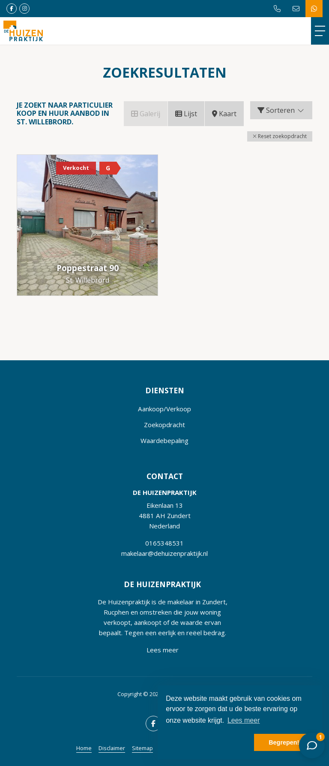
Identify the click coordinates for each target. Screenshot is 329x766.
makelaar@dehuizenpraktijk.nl (164, 553)
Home (84, 748)
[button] (279, 136)
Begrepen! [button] (284, 742)
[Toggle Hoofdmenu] (320, 31)
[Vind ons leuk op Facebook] (11, 8)
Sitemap (142, 748)
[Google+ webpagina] (24, 8)
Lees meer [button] (243, 720)
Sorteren (281, 110)
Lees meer (163, 649)
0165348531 (164, 543)
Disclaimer (112, 748)
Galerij (145, 113)
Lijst (186, 113)
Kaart (224, 113)
